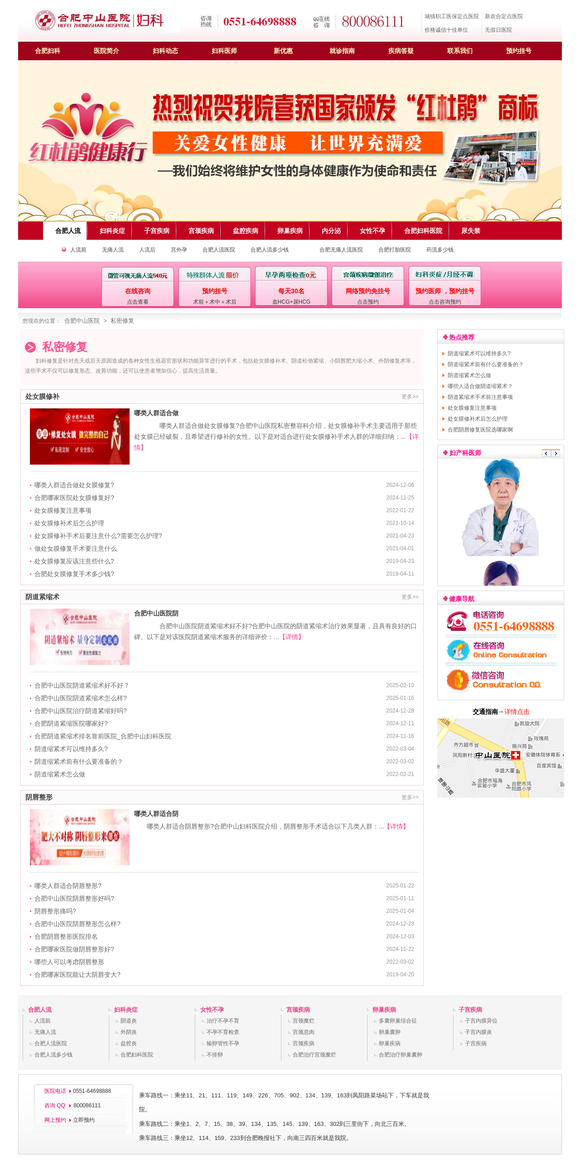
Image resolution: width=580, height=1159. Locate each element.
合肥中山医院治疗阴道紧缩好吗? (80, 710)
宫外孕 (179, 250)
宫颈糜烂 (303, 1021)
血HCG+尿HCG (291, 302)
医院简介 (106, 50)
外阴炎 (129, 1032)
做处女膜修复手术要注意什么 (75, 548)
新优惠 (283, 50)
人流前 (78, 250)
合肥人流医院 (219, 250)
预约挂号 (519, 50)
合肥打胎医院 (394, 250)
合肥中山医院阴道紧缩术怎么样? (80, 698)
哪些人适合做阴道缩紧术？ (480, 386)
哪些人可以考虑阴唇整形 (69, 961)
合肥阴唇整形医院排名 (66, 936)
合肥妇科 (47, 50)
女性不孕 (212, 1009)
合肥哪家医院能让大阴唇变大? (77, 974)
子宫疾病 (470, 1009)
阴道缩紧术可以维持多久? (71, 748)
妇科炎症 (126, 1009)
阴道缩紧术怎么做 (59, 774)
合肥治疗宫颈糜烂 (314, 1055)
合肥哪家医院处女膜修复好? (74, 497)
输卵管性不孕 (223, 1043)
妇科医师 (224, 50)
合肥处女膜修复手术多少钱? (74, 573)
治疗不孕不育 (223, 1021)
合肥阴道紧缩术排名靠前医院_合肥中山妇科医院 (102, 736)
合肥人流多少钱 (270, 250)
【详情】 (291, 636)
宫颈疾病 (298, 1009)
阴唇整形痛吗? (55, 911)
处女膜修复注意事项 (63, 510)
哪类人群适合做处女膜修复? (74, 485)
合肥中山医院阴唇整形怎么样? (77, 923)
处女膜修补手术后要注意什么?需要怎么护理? (98, 535)
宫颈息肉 (303, 1032)
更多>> (410, 396)
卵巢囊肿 (390, 1032)
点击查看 (138, 302)
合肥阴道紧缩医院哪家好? (71, 723)
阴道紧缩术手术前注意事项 (480, 397)
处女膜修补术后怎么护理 (69, 523)
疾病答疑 (401, 50)
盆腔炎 (129, 1043)
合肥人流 (40, 1009)
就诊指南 (342, 50)
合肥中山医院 (82, 320)
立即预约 (84, 1120)
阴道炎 (129, 1021)
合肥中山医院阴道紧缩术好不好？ (82, 685)
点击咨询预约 (445, 302)
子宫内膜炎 (478, 1032)
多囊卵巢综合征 (398, 1021)
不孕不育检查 (223, 1032)
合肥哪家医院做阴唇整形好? (74, 949)
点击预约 (368, 302)
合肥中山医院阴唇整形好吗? (74, 898)
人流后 (147, 250)
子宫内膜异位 (481, 1021)
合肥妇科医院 (137, 1055)
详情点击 (517, 711)
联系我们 (460, 50)
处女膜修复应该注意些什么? (74, 561)
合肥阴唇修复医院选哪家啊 (480, 430)
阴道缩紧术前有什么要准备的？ (78, 761)
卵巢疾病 (384, 1009)
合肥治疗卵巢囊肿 (400, 1055)
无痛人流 (113, 250)
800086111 (86, 1105)
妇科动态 (165, 50)
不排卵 (215, 1055)
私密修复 (122, 320)
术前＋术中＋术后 (215, 302)
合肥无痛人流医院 (341, 250)
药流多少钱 (440, 250)
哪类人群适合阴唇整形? (68, 885)
